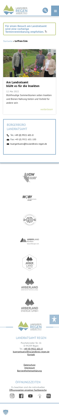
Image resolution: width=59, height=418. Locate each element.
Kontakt (31, 354)
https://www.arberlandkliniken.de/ (29, 241)
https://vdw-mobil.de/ (29, 177)
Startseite (7, 41)
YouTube (30, 396)
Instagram (12, 396)
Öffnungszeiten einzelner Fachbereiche (28, 390)
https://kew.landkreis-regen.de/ (29, 284)
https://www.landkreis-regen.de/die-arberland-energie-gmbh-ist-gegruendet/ (29, 305)
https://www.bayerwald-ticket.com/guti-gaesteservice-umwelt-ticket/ (29, 219)
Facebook (21, 396)
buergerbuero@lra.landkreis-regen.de (28, 143)
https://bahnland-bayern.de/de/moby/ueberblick (29, 198)
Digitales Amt (39, 396)
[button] (5, 412)
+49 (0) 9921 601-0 (24, 135)
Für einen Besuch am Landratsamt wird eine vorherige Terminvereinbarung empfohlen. (26, 28)
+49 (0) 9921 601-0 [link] (33, 348)
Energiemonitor (48, 396)
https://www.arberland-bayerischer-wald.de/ (29, 262)
